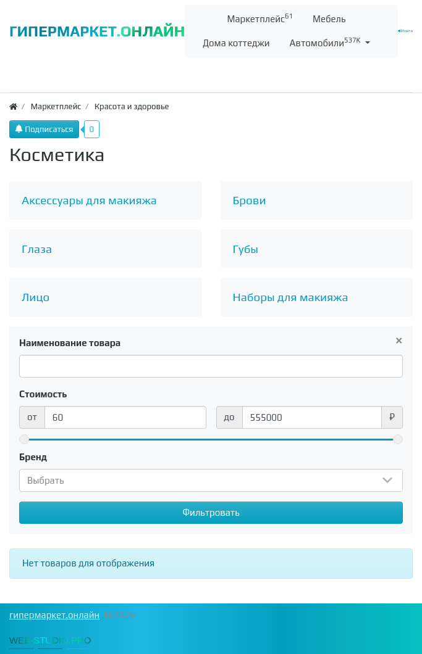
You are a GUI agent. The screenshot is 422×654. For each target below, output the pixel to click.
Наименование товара (69, 342)
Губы (246, 248)
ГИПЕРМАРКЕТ (97, 31)
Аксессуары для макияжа (89, 200)
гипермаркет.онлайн (54, 615)
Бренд (33, 457)
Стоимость (43, 394)
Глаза (37, 248)
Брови (249, 200)
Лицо (35, 297)
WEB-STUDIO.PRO (50, 640)
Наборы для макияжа (290, 297)
